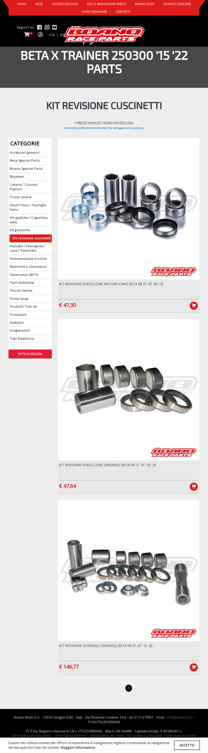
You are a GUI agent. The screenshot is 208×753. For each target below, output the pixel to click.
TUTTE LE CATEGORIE (30, 354)
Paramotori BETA (24, 275)
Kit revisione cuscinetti (32, 238)
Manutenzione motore (28, 259)
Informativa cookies (181, 735)
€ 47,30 (67, 304)
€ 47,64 (67, 485)
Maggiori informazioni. (78, 747)
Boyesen (17, 177)
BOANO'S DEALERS (177, 4)
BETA (39, 4)
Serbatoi (17, 323)
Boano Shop (145, 4)
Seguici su (25, 27)
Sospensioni (20, 330)
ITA (51, 34)
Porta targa (19, 299)
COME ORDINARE (94, 11)
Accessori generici (24, 153)
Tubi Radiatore (22, 339)
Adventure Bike (65, 4)
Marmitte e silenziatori (28, 267)
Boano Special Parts (26, 169)
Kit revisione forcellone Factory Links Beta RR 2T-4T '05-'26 (111, 284)
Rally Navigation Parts (106, 4)
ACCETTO (187, 745)
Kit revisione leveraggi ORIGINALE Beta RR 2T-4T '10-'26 (106, 645)
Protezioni (18, 315)
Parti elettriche (22, 283)
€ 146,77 (69, 666)
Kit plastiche (20, 230)
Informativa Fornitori (71, 735)
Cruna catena (20, 197)
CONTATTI (123, 11)
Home (21, 4)
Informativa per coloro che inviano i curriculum (126, 735)
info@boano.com (179, 717)
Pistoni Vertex (21, 291)
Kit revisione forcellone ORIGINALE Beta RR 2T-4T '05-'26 (107, 465)
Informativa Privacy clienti (31, 735)
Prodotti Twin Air (23, 307)
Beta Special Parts (25, 160)
